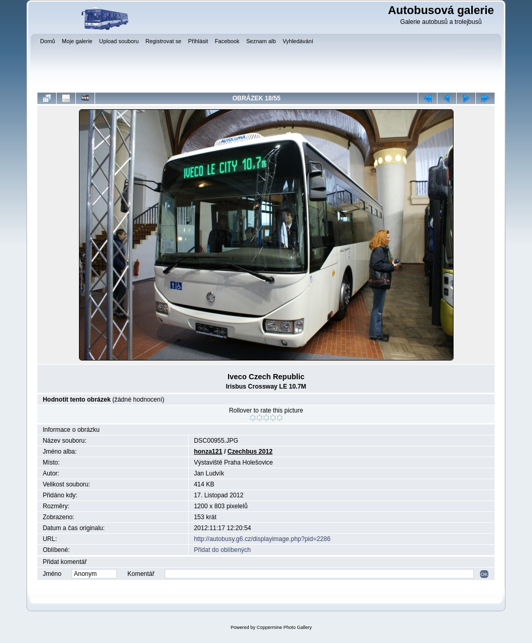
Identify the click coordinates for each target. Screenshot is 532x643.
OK (484, 574)
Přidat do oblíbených (222, 550)
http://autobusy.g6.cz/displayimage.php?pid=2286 (262, 539)
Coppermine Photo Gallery (284, 627)
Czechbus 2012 (250, 451)
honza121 (208, 451)
